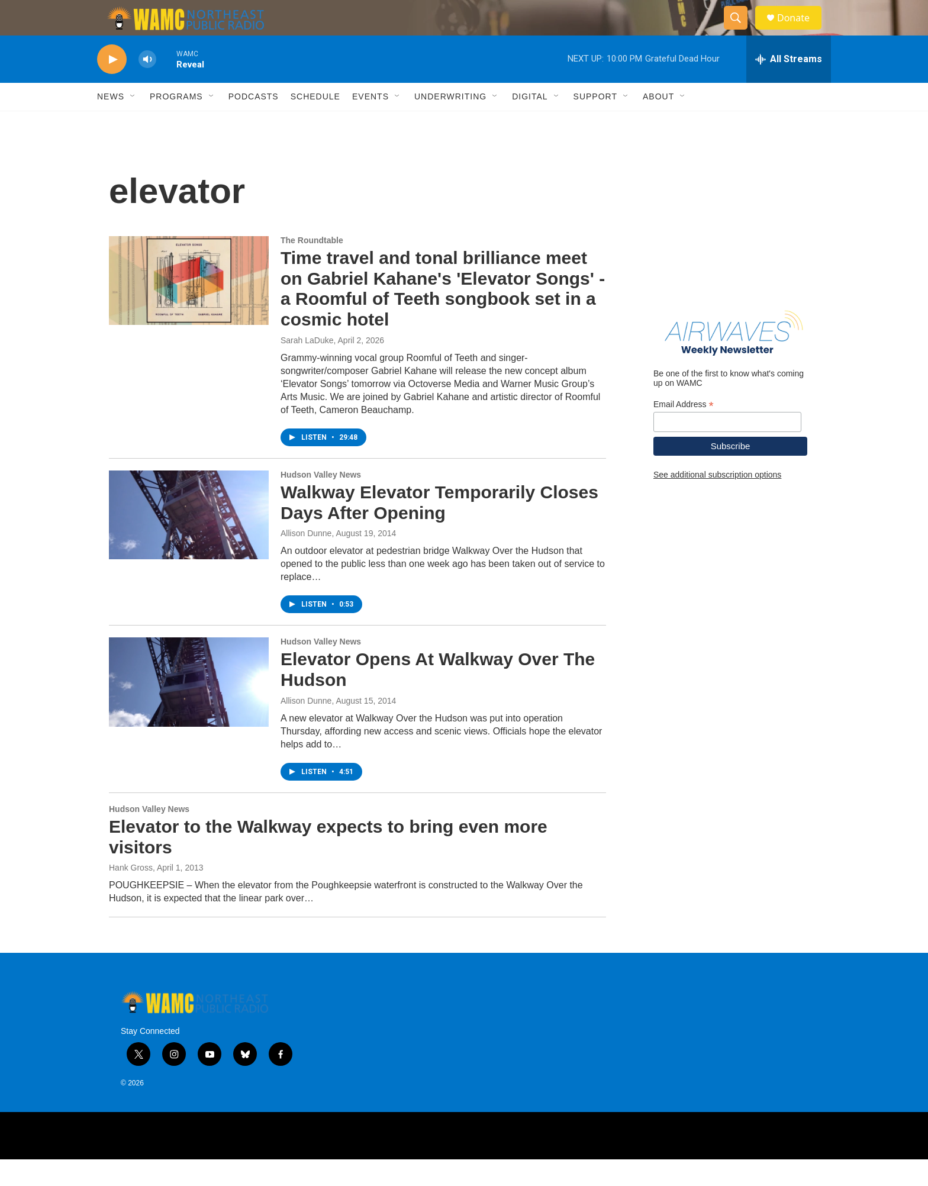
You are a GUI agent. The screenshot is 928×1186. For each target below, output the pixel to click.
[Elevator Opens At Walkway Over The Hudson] (189, 708)
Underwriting (450, 123)
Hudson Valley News (321, 501)
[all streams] (788, 85)
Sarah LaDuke (307, 367)
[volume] (147, 86)
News (110, 123)
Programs (176, 123)
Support (595, 123)
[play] (111, 86)
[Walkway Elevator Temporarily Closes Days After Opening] (189, 541)
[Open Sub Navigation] (133, 123)
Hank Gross (131, 894)
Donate (800, 31)
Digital (529, 123)
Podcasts (253, 123)
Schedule (315, 123)
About (658, 123)
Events (370, 123)
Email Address (683, 431)
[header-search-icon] (741, 31)
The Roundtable (312, 267)
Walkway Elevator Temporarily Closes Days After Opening (439, 529)
